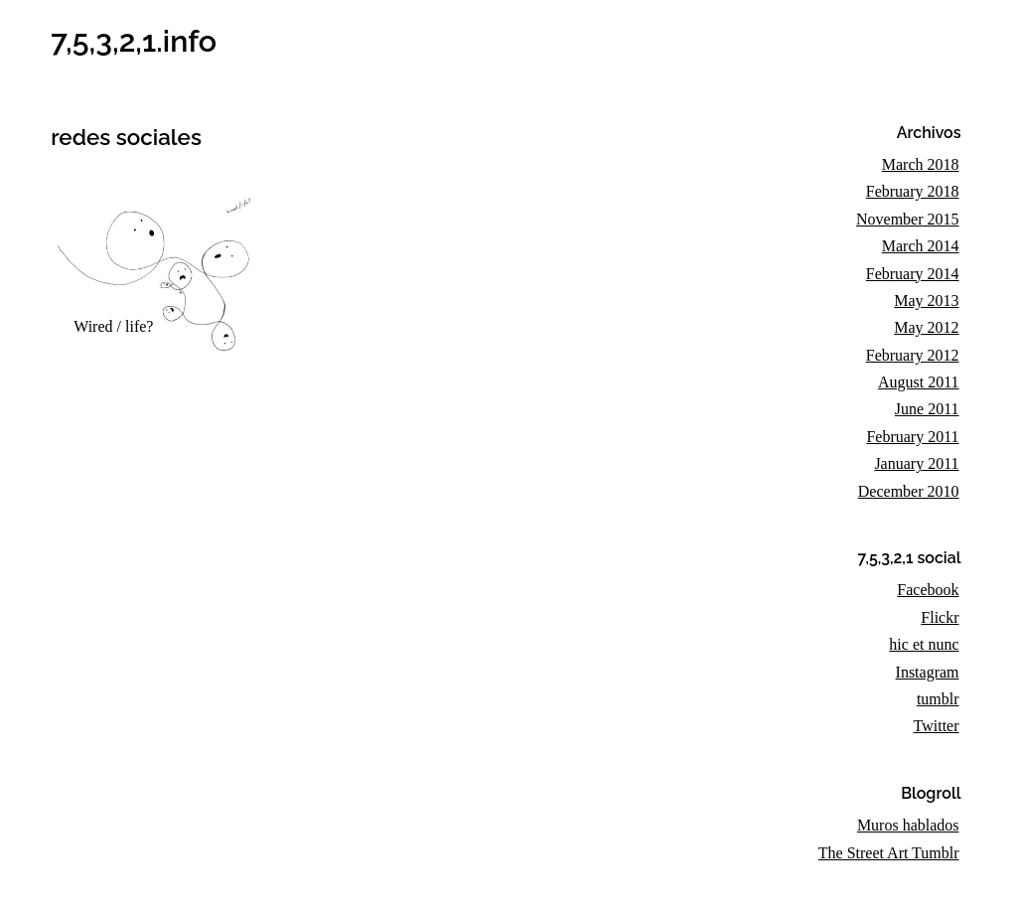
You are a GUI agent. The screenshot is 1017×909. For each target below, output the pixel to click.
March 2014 (920, 245)
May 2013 (926, 300)
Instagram (927, 672)
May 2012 (926, 327)
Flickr (939, 617)
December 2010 (908, 491)
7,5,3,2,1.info (134, 41)
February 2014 (912, 273)
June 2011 (927, 408)
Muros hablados (908, 825)
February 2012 (912, 355)
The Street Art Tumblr (888, 852)
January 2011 (916, 463)
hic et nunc (923, 644)
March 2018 (920, 164)
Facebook (927, 589)
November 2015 (907, 219)
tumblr (938, 698)
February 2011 (912, 436)
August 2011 (918, 382)
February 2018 (912, 191)
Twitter (936, 725)
